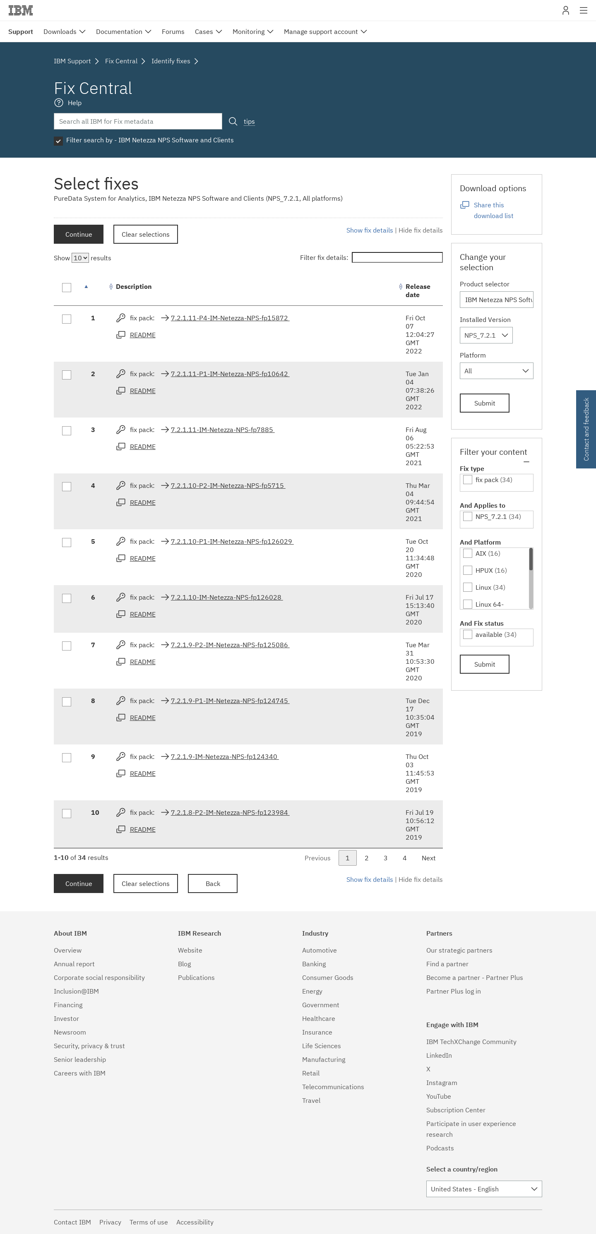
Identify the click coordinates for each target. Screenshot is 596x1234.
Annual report (74, 964)
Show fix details (369, 230)
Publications (196, 977)
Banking (314, 964)
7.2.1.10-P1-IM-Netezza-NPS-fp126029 (232, 541)
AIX (481, 553)
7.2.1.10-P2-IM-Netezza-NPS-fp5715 (228, 485)
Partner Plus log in (453, 991)
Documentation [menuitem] (119, 31)
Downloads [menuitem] (60, 31)
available (489, 634)
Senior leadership (80, 1059)
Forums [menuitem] (173, 31)
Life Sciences (321, 1046)
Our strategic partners (459, 950)
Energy (312, 991)
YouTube (438, 1096)
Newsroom (70, 1032)
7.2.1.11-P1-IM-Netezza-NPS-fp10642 (230, 374)
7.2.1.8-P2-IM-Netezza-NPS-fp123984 (230, 812)
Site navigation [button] (584, 14)
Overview (68, 950)
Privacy (110, 1222)
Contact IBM (72, 1222)
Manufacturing (323, 1059)
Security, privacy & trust (89, 1046)
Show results (82, 258)
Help (75, 102)
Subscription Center (455, 1110)
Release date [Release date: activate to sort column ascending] (418, 290)
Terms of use (149, 1222)
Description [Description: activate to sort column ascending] (134, 286)
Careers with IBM (80, 1073)
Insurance (317, 1032)
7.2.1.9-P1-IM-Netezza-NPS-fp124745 (230, 700)
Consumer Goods (327, 977)
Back (213, 883)
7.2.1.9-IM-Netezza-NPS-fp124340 (225, 756)
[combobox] (486, 335)
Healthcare (318, 1018)
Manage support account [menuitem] (321, 31)
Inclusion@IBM (76, 991)
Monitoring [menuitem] (248, 31)
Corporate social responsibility (99, 977)
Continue (78, 234)
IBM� (20, 10)
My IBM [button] (566, 13)
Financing (68, 1005)
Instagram (441, 1082)
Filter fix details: (371, 257)
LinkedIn (439, 1055)
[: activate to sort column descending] (95, 291)
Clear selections (146, 234)
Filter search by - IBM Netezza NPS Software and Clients (150, 140)
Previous (318, 858)
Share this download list (494, 210)
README (143, 335)
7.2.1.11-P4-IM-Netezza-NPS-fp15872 (230, 318)
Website (190, 950)
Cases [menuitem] (204, 31)
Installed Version (485, 319)
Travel (311, 1100)
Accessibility (195, 1222)
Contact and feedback (586, 429)
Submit (484, 403)
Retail (311, 1073)
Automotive (319, 950)
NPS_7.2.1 (491, 516)
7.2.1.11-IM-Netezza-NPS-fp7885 (223, 429)
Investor (66, 1018)
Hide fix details (421, 230)
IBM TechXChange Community (471, 1041)
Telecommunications (333, 1087)
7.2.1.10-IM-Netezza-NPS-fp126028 (227, 597)
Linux (483, 587)
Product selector (484, 284)
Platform (473, 355)
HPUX (484, 570)
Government (320, 1005)
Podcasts (440, 1148)
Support (20, 31)
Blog (184, 964)
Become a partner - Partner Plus (474, 977)
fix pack (487, 479)
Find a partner (447, 964)
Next (429, 858)
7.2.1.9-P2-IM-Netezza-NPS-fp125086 (230, 645)
